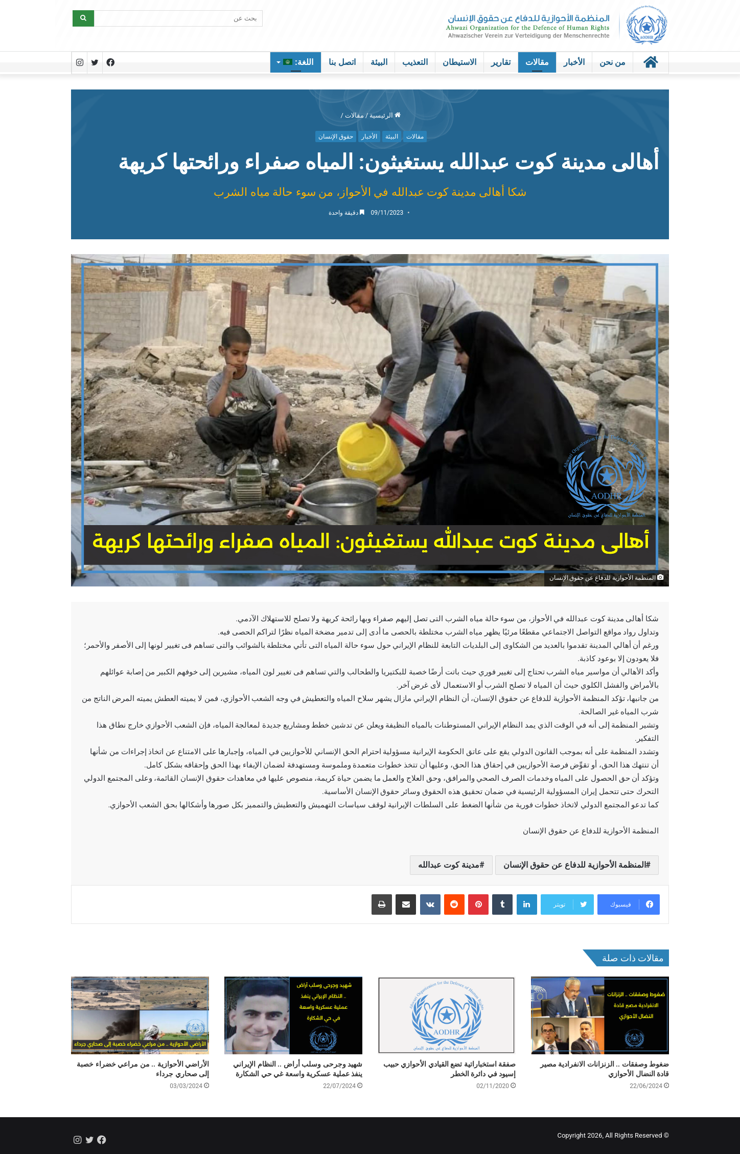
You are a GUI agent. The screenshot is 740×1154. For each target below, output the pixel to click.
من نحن (612, 62)
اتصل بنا (342, 62)
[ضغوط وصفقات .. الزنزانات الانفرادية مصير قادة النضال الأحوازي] (600, 1015)
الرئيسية (385, 115)
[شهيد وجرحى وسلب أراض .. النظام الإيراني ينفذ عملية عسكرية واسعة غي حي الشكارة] (293, 1015)
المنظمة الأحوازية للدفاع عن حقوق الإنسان (574, 865)
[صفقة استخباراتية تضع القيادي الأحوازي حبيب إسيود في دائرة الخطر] (447, 1015)
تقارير (501, 62)
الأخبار (574, 62)
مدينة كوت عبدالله (448, 865)
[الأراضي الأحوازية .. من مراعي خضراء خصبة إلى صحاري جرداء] (140, 1015)
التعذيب (415, 62)
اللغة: (298, 62)
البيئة (379, 62)
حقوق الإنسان (335, 136)
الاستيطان (459, 62)
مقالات (537, 62)
